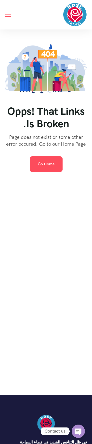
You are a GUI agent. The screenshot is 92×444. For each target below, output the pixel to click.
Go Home (46, 164)
